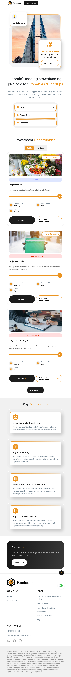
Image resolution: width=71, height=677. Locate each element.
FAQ (39, 620)
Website (22, 220)
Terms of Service (44, 615)
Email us (19, 562)
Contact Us (12, 601)
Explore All (35, 390)
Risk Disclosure (43, 603)
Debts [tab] (29, 148)
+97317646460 (13, 631)
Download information (49, 220)
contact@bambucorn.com (19, 635)
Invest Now (50, 62)
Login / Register (31, 3)
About (9, 596)
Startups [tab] (40, 148)
